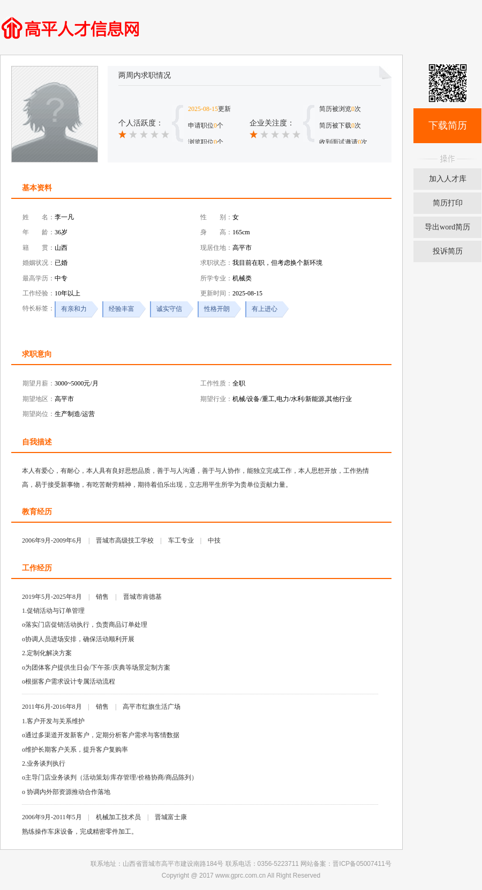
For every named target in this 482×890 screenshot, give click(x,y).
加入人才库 (447, 179)
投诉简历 (448, 251)
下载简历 (447, 125)
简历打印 (448, 203)
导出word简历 (447, 227)
